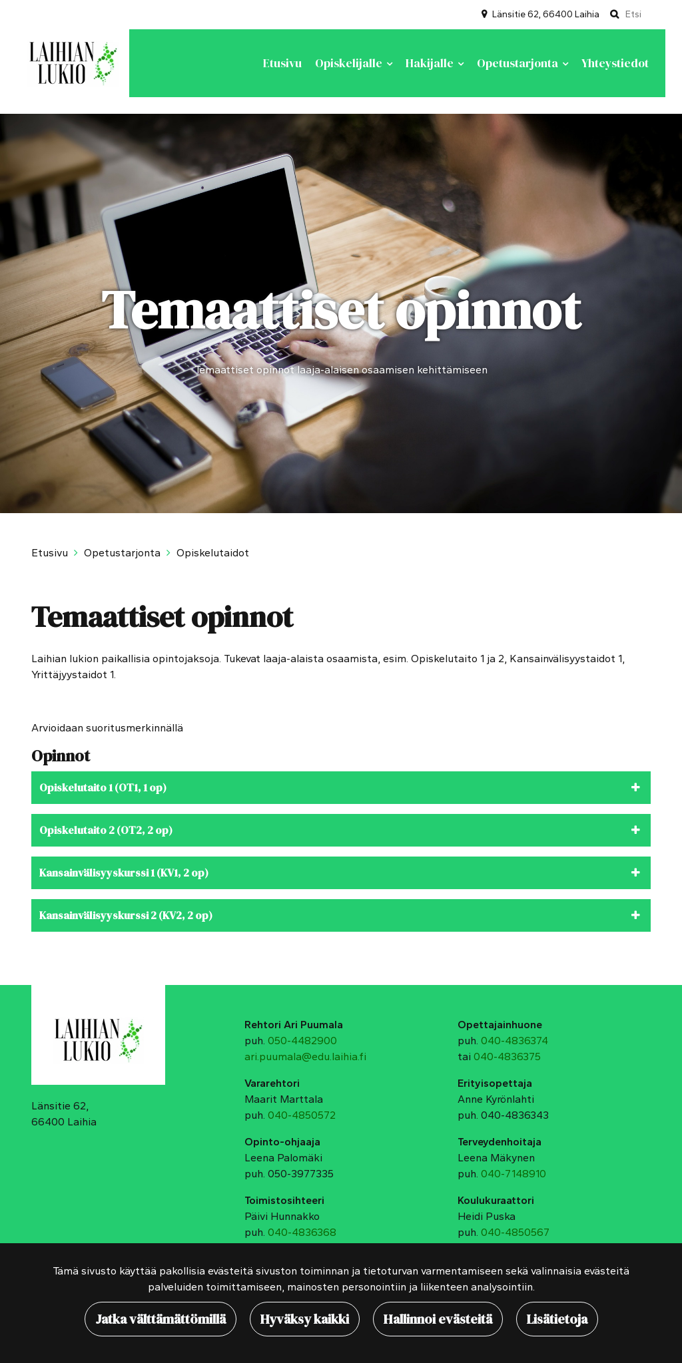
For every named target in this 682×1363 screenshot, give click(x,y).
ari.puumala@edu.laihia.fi (305, 1056)
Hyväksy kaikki (304, 1319)
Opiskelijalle (350, 63)
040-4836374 (514, 1040)
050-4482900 (302, 1040)
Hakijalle (431, 63)
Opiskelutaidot (212, 552)
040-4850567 (515, 1232)
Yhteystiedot (615, 63)
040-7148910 (513, 1173)
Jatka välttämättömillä (160, 1319)
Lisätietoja (557, 1319)
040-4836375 (507, 1056)
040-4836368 (302, 1232)
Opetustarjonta (519, 63)
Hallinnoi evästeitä (438, 1319)
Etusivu (282, 63)
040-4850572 (302, 1115)
